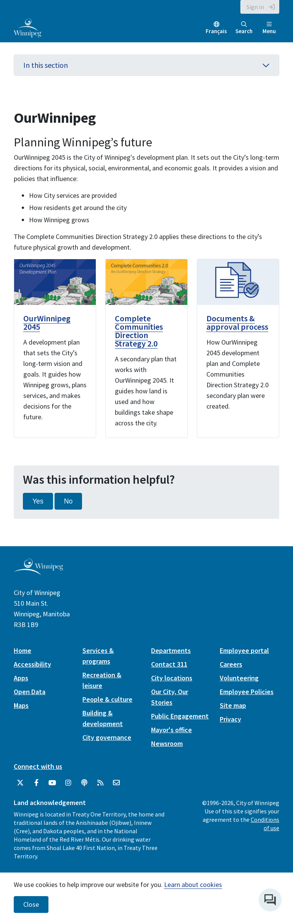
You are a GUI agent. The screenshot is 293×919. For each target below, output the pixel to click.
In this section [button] (146, 65)
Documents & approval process (237, 322)
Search (244, 28)
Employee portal (244, 650)
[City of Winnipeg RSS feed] (100, 782)
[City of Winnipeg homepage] (38, 572)
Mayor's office (171, 729)
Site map (233, 705)
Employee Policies (247, 691)
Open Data (29, 691)
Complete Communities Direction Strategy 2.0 (139, 331)
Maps (21, 705)
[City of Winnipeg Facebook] (36, 782)
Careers (231, 664)
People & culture (107, 699)
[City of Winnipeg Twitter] (20, 782)
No (68, 501)
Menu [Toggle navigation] (269, 28)
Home (22, 650)
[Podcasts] (84, 782)
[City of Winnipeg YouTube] (52, 782)
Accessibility (32, 664)
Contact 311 (169, 664)
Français (216, 31)
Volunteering (239, 678)
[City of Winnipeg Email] (116, 782)
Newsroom (167, 743)
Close (31, 904)
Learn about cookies (193, 884)
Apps (21, 678)
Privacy (230, 719)
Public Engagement (180, 716)
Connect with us (38, 766)
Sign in (255, 7)
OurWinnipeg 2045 (47, 322)
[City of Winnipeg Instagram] (68, 782)
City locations (171, 678)
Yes (37, 501)
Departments (171, 650)
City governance (106, 737)
